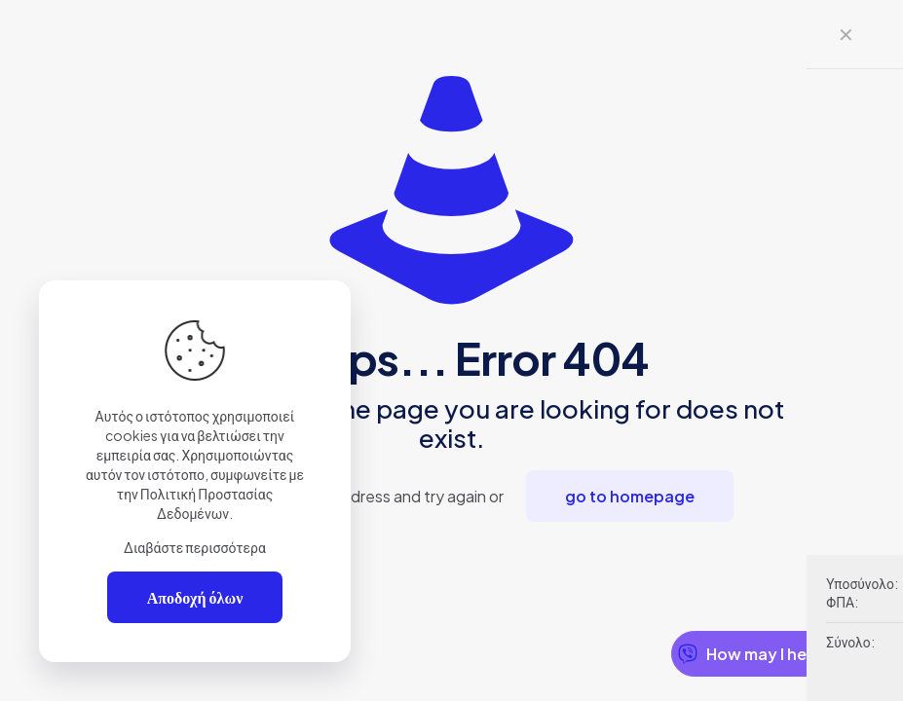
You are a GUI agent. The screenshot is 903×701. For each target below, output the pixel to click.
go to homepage (630, 496)
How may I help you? (770, 654)
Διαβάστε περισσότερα (195, 547)
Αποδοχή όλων (195, 597)
